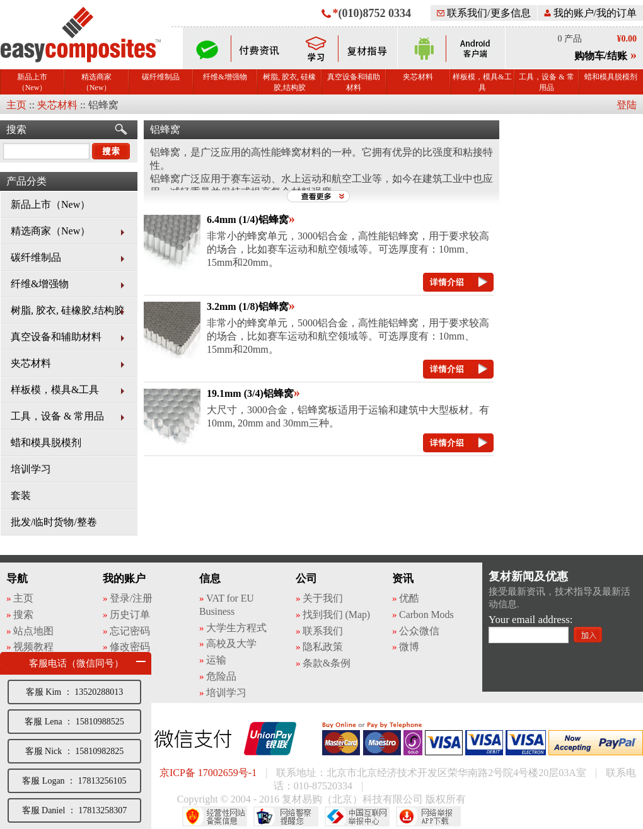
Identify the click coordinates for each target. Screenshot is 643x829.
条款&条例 (326, 663)
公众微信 (419, 631)
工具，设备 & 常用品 (546, 82)
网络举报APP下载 (428, 816)
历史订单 (130, 614)
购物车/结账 (600, 55)
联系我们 (323, 631)
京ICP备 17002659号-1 (208, 772)
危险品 (221, 676)
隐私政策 (323, 646)
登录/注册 (131, 598)
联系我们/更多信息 (483, 13)
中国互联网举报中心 (357, 816)
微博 (409, 646)
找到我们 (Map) (336, 614)
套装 (21, 495)
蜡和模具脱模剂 (610, 76)
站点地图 (33, 631)
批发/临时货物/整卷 (54, 522)
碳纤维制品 (161, 76)
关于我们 (323, 598)
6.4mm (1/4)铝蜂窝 (248, 219)
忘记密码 (130, 631)
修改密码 (130, 646)
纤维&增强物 (224, 76)
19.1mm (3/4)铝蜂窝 (250, 393)
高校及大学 (231, 643)
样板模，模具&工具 (482, 82)
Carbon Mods (426, 614)
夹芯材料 (418, 76)
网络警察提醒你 (285, 816)
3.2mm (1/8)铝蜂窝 (248, 306)
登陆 (627, 105)
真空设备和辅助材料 (353, 82)
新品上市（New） (32, 82)
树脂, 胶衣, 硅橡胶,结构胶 (289, 82)
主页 (16, 105)
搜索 (16, 129)
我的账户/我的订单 (590, 13)
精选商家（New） (96, 82)
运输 (216, 660)
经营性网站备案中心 (214, 816)
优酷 (409, 598)
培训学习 (31, 469)
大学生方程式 (236, 627)
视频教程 (33, 646)
